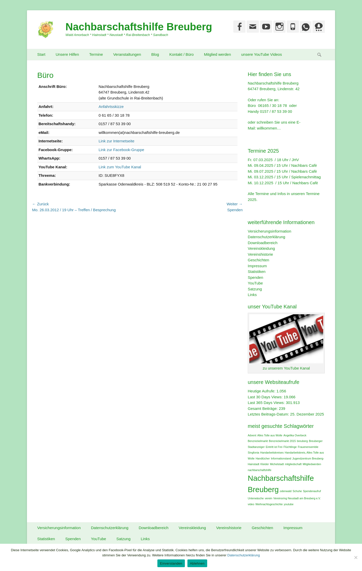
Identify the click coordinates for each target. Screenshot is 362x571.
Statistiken (256, 271)
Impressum (257, 266)
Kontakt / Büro (181, 54)
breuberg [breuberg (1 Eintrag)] (302, 441)
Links (252, 294)
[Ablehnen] (355, 557)
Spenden (255, 277)
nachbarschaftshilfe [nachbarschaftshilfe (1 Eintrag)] (259, 470)
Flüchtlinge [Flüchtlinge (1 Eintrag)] (290, 446)
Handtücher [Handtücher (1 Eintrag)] (263, 458)
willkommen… (269, 128)
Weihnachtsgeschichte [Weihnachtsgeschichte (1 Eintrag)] (269, 504)
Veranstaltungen (127, 54)
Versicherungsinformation (269, 231)
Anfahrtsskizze (111, 106)
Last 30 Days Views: (266, 397)
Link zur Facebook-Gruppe (121, 150)
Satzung (255, 289)
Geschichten (258, 260)
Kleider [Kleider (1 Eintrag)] (264, 464)
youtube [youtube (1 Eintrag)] (288, 504)
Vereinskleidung (261, 248)
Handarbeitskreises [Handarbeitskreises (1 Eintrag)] (272, 452)
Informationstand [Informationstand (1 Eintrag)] (281, 458)
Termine (96, 54)
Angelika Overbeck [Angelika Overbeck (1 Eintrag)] (294, 435)
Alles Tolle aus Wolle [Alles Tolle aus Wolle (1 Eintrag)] (269, 435)
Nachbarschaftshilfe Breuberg (138, 26)
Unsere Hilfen (67, 54)
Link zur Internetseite (116, 141)
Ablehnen (197, 563)
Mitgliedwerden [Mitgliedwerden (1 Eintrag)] (312, 464)
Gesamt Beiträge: (263, 408)
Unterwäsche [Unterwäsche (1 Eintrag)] (256, 498)
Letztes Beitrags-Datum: (269, 414)
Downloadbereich (263, 243)
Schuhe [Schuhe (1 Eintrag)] (297, 491)
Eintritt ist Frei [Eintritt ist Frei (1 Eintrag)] (274, 446)
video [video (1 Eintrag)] (251, 504)
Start (41, 54)
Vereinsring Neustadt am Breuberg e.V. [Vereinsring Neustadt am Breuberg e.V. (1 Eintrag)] (297, 498)
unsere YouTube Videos (261, 54)
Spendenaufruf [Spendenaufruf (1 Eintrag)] (312, 491)
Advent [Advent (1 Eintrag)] (252, 435)
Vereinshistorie (260, 254)
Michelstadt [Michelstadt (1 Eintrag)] (277, 464)
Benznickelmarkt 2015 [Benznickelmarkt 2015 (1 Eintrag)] (282, 441)
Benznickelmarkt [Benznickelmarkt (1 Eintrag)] (258, 441)
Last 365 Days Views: (267, 402)
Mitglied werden (217, 54)
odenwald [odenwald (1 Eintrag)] (286, 491)
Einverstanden (171, 563)
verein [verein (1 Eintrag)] (268, 498)
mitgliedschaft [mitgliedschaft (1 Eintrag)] (293, 464)
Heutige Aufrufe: (262, 391)
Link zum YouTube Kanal (120, 167)
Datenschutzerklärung (266, 237)
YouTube (255, 283)
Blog (155, 54)
